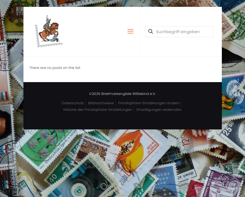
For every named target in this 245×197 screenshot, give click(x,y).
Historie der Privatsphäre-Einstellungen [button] (97, 109)
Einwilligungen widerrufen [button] (159, 109)
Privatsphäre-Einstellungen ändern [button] (149, 103)
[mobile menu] (130, 31)
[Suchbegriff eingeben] (179, 31)
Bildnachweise (101, 103)
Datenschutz (73, 103)
